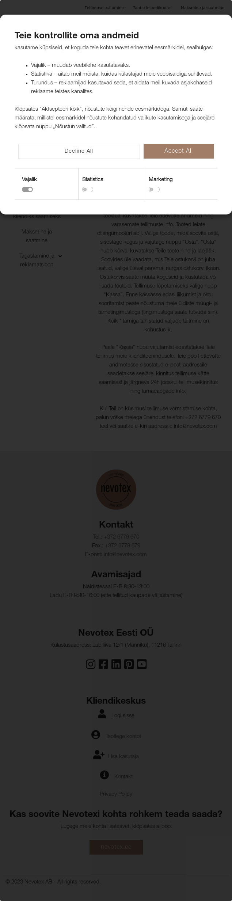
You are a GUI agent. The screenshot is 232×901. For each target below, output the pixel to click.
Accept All (178, 152)
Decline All (79, 151)
